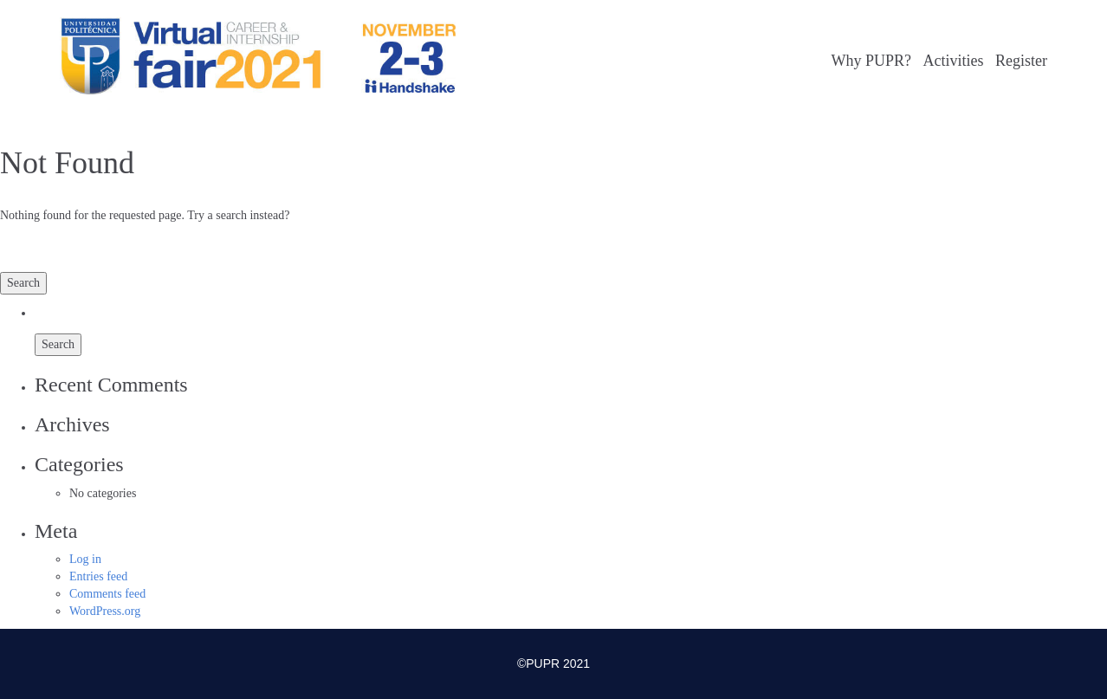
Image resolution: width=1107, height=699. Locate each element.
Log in (85, 559)
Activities (953, 60)
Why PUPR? (871, 60)
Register (1021, 60)
